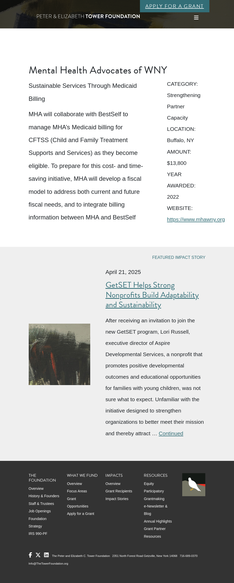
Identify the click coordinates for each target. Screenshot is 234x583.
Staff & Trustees (41, 504)
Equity (149, 484)
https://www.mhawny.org (196, 219)
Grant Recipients (118, 491)
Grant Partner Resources (155, 532)
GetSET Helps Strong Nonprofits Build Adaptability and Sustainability (152, 295)
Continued (171, 433)
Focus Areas (77, 491)
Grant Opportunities (77, 502)
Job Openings (40, 511)
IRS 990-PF (38, 534)
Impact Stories (116, 499)
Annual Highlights (158, 521)
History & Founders (44, 496)
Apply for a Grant (174, 6)
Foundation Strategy (38, 522)
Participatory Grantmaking (154, 495)
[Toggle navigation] (196, 17)
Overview (36, 488)
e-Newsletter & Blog (155, 510)
